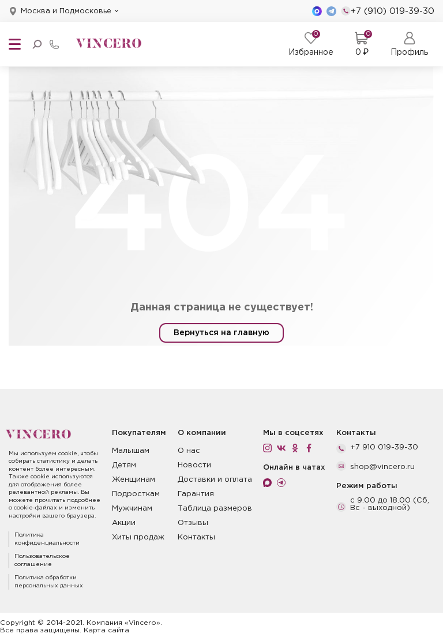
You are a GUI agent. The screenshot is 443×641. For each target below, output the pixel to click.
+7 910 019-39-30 (384, 447)
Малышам (130, 451)
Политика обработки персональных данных (48, 581)
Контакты (196, 537)
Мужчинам (132, 508)
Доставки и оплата (215, 480)
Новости (194, 465)
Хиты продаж (138, 537)
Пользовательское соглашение (42, 560)
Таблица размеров (215, 508)
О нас (189, 451)
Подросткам (136, 494)
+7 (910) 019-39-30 (387, 11)
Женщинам (133, 480)
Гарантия (196, 494)
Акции (124, 523)
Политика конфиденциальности (47, 539)
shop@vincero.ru (382, 467)
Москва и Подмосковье (66, 11)
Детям (124, 465)
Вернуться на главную (221, 332)
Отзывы (193, 523)
